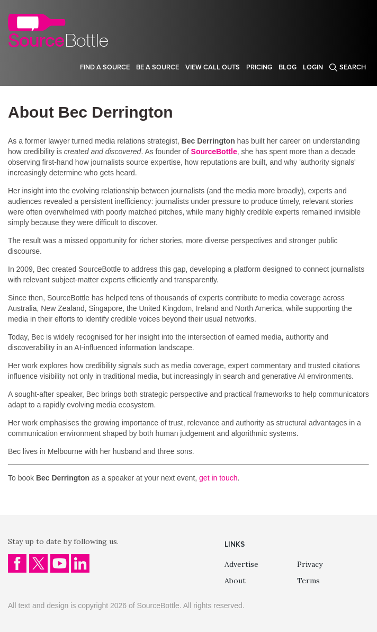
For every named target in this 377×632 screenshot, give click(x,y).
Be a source (157, 67)
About (235, 580)
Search (352, 67)
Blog (288, 67)
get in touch (218, 478)
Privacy (309, 564)
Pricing (259, 67)
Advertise (241, 564)
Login (313, 67)
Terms (308, 580)
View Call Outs (212, 67)
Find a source (105, 67)
